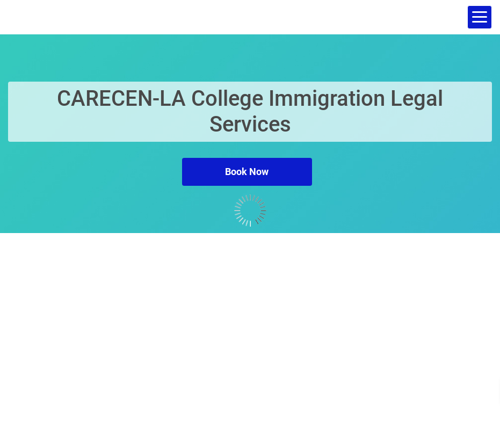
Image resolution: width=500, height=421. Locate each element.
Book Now (247, 171)
